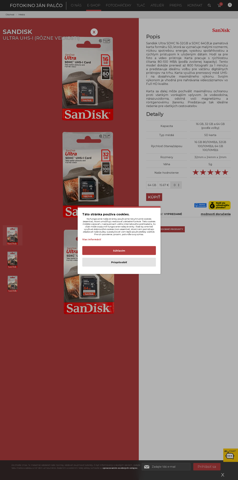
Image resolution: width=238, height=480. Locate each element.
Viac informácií (91, 239)
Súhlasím (119, 250)
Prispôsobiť (119, 262)
